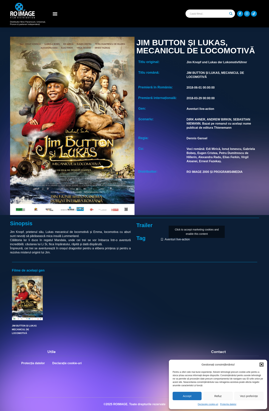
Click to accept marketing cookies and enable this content (197, 231)
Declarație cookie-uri (208, 404)
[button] (261, 364)
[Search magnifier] (231, 13)
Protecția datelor (228, 404)
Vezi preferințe (249, 396)
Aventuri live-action (177, 239)
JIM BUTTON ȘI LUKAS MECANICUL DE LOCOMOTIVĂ (24, 329)
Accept (187, 396)
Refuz (218, 396)
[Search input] (208, 13)
